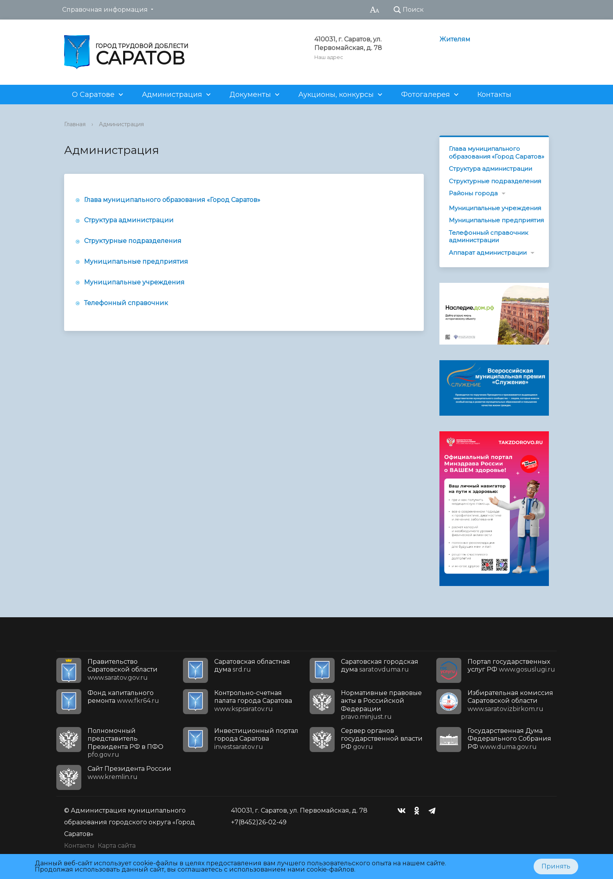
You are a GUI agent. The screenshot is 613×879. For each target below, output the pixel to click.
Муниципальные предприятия (136, 261)
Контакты (494, 94)
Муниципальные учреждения (134, 282)
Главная (75, 124)
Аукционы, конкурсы (336, 94)
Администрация (172, 94)
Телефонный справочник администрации (488, 236)
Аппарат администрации (488, 252)
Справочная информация (105, 9)
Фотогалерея (425, 94)
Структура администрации (129, 220)
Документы (250, 94)
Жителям (454, 39)
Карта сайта (117, 845)
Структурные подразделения (132, 241)
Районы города (473, 193)
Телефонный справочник (126, 303)
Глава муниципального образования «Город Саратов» (172, 200)
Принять (555, 866)
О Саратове (93, 94)
